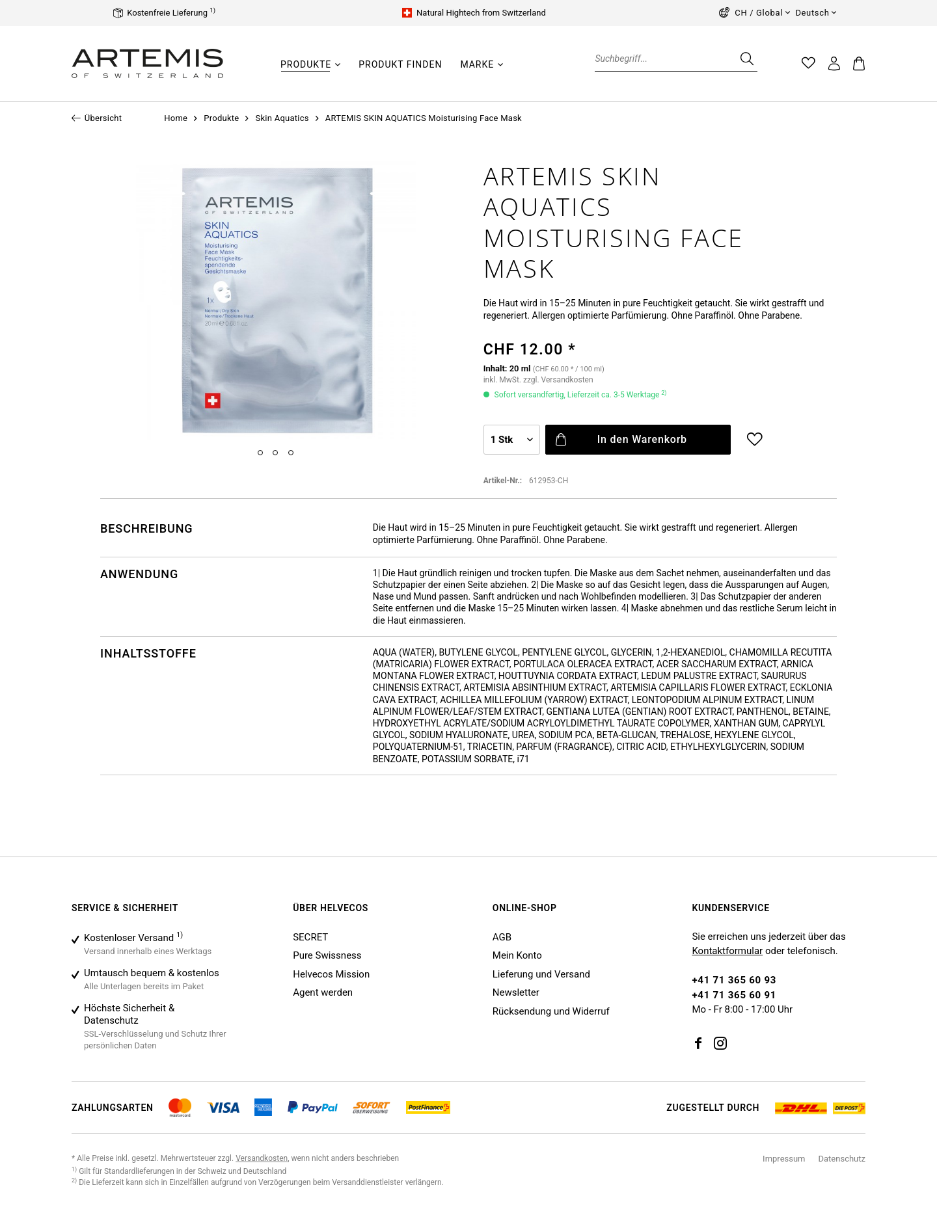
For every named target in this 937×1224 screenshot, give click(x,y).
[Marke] (477, 64)
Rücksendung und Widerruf (551, 1011)
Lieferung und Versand (541, 974)
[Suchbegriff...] (676, 59)
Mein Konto (517, 955)
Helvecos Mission (331, 974)
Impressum (784, 1159)
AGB (502, 937)
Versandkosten (262, 1158)
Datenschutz (842, 1159)
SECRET (310, 937)
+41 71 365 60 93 (734, 980)
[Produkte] (305, 64)
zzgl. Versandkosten (558, 379)
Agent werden (323, 992)
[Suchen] (745, 59)
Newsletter (516, 992)
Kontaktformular (727, 951)
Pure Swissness (327, 955)
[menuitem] (310, 71)
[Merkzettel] (809, 63)
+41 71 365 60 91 (734, 995)
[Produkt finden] (400, 64)
